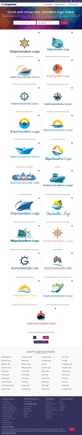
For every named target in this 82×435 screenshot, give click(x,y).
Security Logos (66, 374)
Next (45, 337)
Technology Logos (67, 389)
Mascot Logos (45, 382)
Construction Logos (26, 357)
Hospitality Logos (46, 360)
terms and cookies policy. (9, 433)
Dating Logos (25, 360)
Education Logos (25, 364)
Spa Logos (64, 382)
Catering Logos (5, 374)
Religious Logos (66, 371)
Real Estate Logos (66, 367)
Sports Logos (65, 385)
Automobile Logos (6, 367)
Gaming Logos (25, 385)
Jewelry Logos (45, 371)
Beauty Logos (5, 371)
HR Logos (44, 364)
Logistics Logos (46, 378)
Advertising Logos (6, 357)
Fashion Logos (25, 371)
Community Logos (6, 382)
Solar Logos (65, 378)
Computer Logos (5, 389)
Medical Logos (45, 389)
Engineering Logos (26, 367)
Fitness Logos (25, 378)
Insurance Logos (46, 367)
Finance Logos (25, 374)
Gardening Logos (26, 389)
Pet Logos (64, 360)
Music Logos (65, 357)
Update (64, 23)
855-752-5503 (66, 1)
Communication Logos (7, 385)
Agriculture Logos (6, 360)
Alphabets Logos (5, 364)
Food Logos (24, 382)
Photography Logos (67, 364)
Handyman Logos (46, 357)
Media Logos (45, 385)
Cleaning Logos (5, 378)
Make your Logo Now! (41, 342)
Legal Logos (45, 374)
